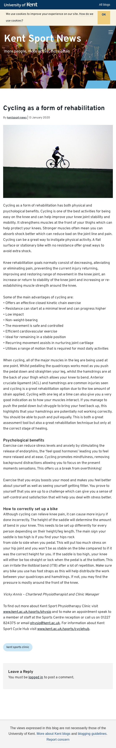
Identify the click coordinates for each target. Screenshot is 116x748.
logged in (35, 677)
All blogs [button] (104, 4)
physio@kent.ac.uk (45, 623)
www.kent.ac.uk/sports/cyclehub (63, 629)
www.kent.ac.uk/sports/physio (27, 612)
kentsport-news (17, 117)
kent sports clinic (17, 647)
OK (104, 15)
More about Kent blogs (53, 733)
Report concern (57, 739)
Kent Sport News (42, 39)
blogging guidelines (92, 733)
